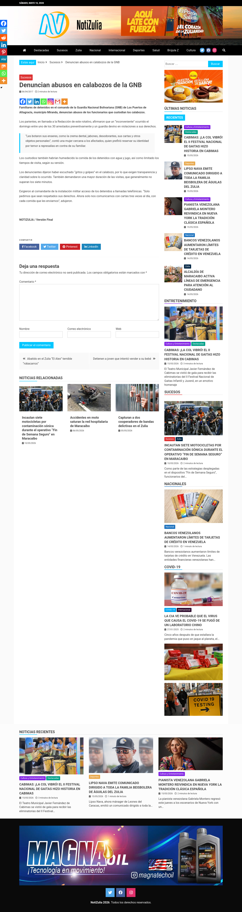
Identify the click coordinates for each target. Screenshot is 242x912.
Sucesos (62, 50)
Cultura (191, 50)
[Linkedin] (37, 101)
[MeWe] (3, 59)
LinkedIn (91, 247)
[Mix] (3, 66)
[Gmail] (57, 101)
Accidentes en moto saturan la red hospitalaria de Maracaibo (89, 422)
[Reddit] (3, 37)
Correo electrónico (79, 329)
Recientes (174, 117)
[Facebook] (23, 101)
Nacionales (175, 484)
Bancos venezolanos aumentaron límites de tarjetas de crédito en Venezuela (192, 537)
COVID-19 (172, 567)
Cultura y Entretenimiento (197, 127)
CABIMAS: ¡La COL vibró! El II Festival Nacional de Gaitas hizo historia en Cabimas (192, 354)
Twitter (50, 247)
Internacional (117, 50)
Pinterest (70, 247)
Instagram (131, 892)
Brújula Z (173, 50)
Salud (156, 50)
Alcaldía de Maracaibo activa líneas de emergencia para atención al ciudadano (202, 281)
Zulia (78, 50)
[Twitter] (30, 101)
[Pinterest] (3, 52)
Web (118, 329)
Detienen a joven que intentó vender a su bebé (122, 358)
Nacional (95, 50)
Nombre (24, 329)
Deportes (139, 50)
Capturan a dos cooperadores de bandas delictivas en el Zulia (136, 422)
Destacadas (41, 50)
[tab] (174, 118)
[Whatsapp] (44, 101)
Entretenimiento (180, 301)
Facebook (29, 247)
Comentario (27, 281)
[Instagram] (50, 101)
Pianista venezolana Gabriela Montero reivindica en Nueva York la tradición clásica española (202, 213)
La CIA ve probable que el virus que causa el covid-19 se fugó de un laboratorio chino (192, 620)
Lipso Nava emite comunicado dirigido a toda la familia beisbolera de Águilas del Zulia (203, 178)
